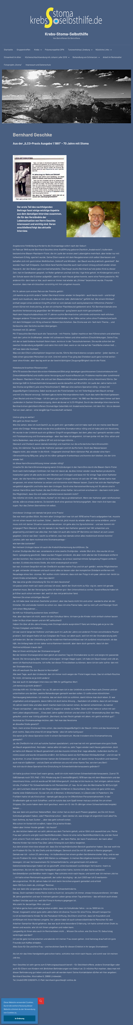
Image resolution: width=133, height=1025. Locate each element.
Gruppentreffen (23, 49)
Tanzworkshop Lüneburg (80, 49)
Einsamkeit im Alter (12, 57)
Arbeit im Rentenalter (112, 57)
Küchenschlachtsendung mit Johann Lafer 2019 (47, 57)
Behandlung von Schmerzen (86, 57)
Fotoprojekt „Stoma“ (13, 64)
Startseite (8, 49)
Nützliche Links (104, 49)
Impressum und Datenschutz (38, 64)
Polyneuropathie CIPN (54, 49)
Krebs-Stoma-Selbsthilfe (66, 33)
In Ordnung (19, 1018)
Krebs (38, 49)
